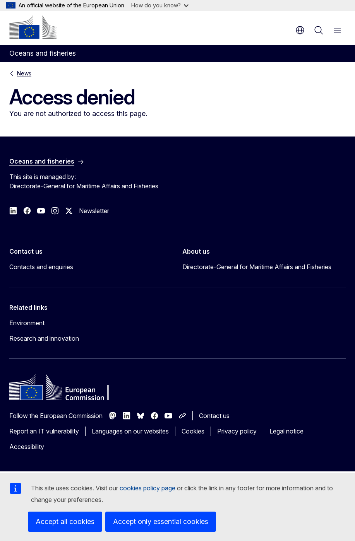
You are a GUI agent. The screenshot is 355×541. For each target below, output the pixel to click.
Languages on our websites (130, 431)
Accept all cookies (65, 521)
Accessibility (26, 447)
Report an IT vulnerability (44, 431)
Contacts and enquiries (41, 267)
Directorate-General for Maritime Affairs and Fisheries (256, 267)
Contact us (214, 416)
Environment (27, 323)
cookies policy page (147, 488)
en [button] (300, 30)
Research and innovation (44, 338)
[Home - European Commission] (33, 27)
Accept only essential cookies (160, 521)
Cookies (193, 431)
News (24, 73)
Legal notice (286, 431)
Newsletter (94, 211)
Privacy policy (237, 431)
